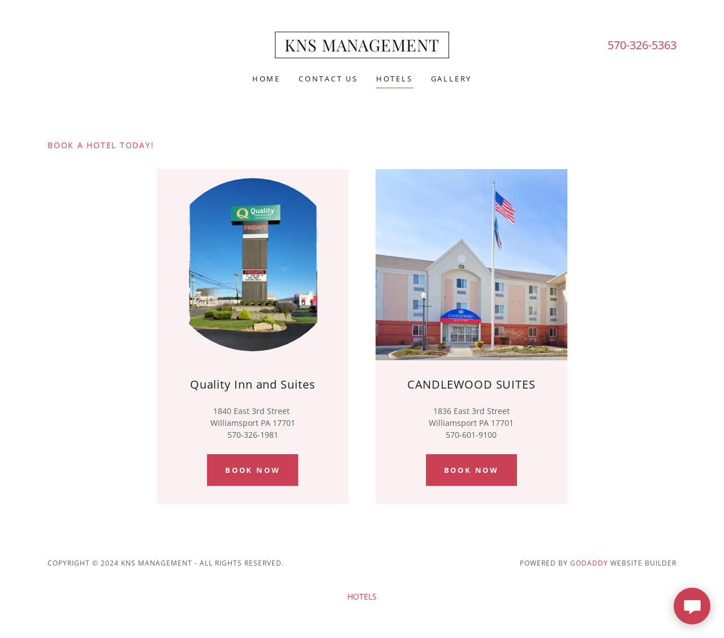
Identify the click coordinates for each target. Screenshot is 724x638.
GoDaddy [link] (589, 563)
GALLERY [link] (451, 79)
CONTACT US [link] (328, 79)
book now (471, 470)
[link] (362, 48)
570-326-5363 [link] (641, 45)
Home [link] (266, 79)
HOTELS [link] (394, 79)
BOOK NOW (252, 470)
